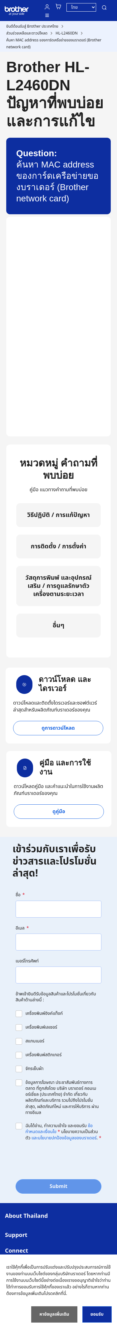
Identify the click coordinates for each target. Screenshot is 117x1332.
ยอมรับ (97, 1314)
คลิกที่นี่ (59, 1293)
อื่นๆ (59, 625)
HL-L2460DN (67, 33)
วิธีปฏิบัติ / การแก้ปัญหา (58, 515)
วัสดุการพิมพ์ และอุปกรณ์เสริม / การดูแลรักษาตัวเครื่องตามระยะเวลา (59, 586)
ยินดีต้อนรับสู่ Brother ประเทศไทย (32, 26)
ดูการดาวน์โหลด (58, 728)
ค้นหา (104, 7)
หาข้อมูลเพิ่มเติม (54, 1314)
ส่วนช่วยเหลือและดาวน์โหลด (26, 33)
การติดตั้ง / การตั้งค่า (58, 546)
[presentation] (63, 1159)
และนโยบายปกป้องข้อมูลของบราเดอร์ (64, 1138)
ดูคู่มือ (58, 811)
